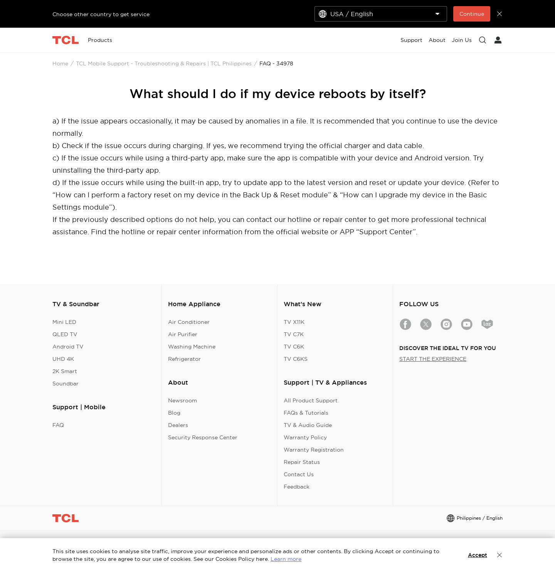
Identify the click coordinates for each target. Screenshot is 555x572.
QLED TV (64, 334)
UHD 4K (63, 358)
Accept (477, 555)
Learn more (286, 558)
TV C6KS (296, 358)
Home (60, 63)
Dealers (178, 425)
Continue (471, 13)
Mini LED (64, 322)
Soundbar (65, 383)
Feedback (296, 486)
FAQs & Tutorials (306, 412)
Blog (174, 412)
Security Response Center (202, 437)
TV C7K (294, 334)
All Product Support (311, 400)
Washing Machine (191, 346)
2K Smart (64, 371)
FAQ (58, 425)
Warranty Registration (314, 449)
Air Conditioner (189, 322)
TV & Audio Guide (308, 425)
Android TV (68, 346)
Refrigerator (184, 358)
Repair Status (302, 462)
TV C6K (294, 346)
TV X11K (294, 322)
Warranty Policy (305, 437)
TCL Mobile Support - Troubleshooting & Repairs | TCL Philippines (164, 63)
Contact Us (299, 474)
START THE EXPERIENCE (432, 358)
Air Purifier (182, 334)
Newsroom (182, 400)
